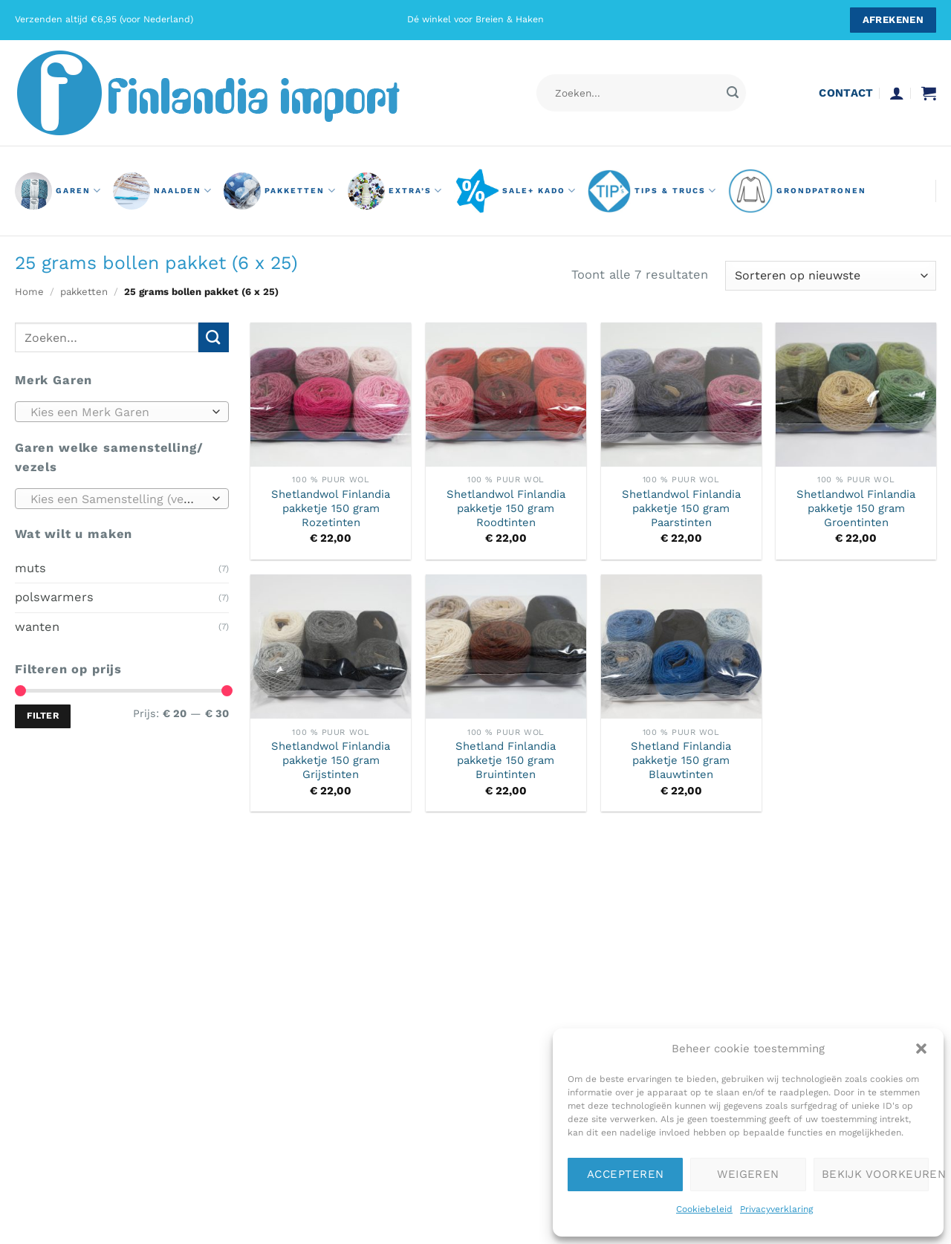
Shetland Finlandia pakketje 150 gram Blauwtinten (681, 760)
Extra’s (395, 191)
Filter (43, 715)
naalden (162, 191)
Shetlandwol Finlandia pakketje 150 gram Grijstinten (330, 760)
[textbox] (118, 412)
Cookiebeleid (704, 1209)
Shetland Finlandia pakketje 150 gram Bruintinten (505, 760)
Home (29, 291)
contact (846, 93)
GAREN (58, 191)
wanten (37, 626)
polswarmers (54, 597)
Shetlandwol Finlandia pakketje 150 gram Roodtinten (506, 508)
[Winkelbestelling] (830, 276)
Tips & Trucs (652, 191)
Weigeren (748, 1174)
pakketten (280, 191)
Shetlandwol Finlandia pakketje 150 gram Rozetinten (330, 508)
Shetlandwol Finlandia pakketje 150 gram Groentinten (855, 508)
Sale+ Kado (515, 191)
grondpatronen (797, 191)
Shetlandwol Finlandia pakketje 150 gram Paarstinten (681, 508)
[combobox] (122, 411)
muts (30, 567)
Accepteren (625, 1174)
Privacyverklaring (776, 1209)
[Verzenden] (732, 93)
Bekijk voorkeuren (875, 1174)
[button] (921, 1048)
